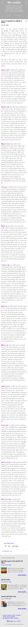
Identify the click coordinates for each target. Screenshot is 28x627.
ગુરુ (9, 546)
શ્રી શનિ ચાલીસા (5, 579)
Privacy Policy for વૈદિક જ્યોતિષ (11, 615)
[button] (26, 21)
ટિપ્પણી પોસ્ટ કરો (7, 551)
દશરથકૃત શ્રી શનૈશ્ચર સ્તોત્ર (8, 596)
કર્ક (5, 546)
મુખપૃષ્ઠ (9, 15)
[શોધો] (26, 3)
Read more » (22, 575)
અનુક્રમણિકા (17, 15)
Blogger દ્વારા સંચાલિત (14, 621)
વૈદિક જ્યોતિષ (14, 2)
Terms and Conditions (9, 617)
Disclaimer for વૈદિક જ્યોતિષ (11, 618)
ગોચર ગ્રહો (15, 546)
